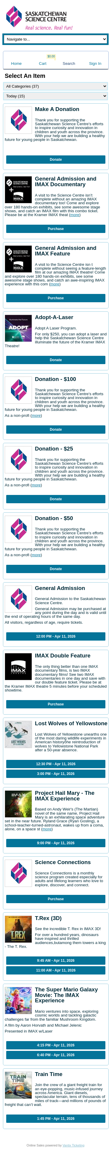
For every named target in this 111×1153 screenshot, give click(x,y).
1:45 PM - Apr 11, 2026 (55, 1119)
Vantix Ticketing (73, 1145)
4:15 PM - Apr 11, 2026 (55, 1045)
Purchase (56, 229)
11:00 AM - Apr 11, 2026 (55, 970)
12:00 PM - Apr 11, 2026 (55, 636)
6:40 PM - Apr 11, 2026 (55, 1055)
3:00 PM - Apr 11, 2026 (55, 774)
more (74, 215)
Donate (56, 159)
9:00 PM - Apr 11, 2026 (55, 843)
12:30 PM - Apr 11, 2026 (55, 764)
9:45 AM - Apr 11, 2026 (56, 961)
